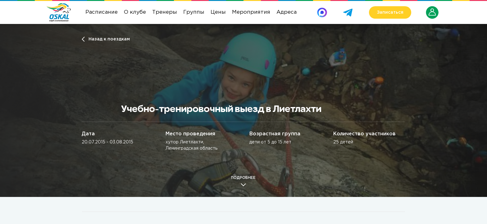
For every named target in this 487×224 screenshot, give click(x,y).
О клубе (135, 12)
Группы (193, 12)
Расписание (101, 12)
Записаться (390, 12)
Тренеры (164, 12)
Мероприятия (251, 12)
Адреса (286, 12)
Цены (218, 12)
